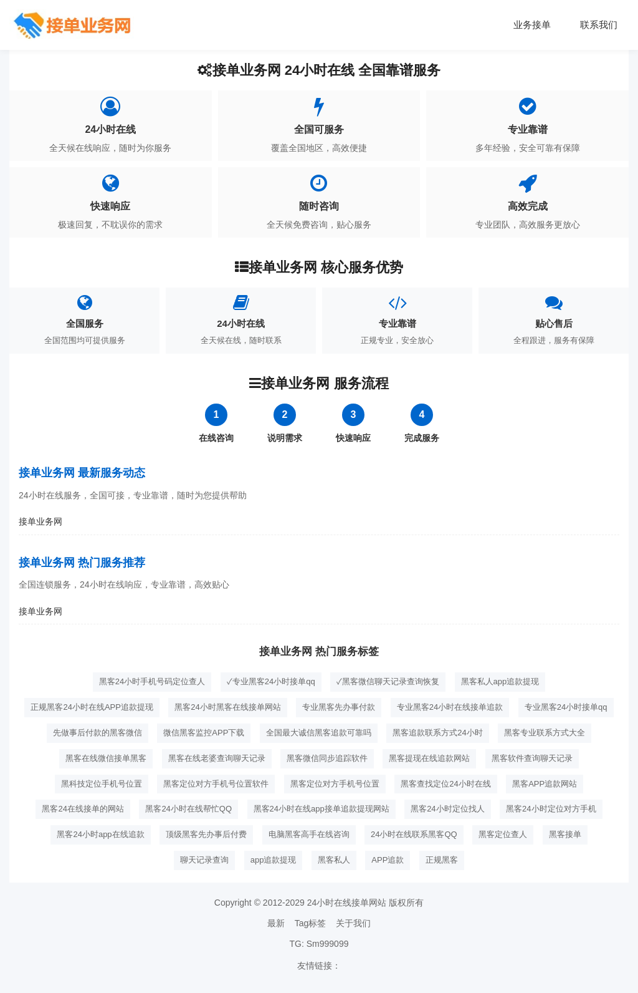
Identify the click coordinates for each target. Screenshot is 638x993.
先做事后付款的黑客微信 (97, 732)
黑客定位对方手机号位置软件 (216, 783)
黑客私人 (334, 860)
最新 (276, 923)
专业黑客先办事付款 (338, 707)
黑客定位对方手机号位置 (334, 783)
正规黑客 (442, 860)
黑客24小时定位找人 (447, 808)
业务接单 (525, 24)
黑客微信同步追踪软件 (327, 758)
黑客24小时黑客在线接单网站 (227, 707)
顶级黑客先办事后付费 (206, 834)
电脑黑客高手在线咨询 (309, 834)
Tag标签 (310, 923)
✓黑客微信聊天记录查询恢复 (387, 681)
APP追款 (387, 860)
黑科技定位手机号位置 (101, 783)
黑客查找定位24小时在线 (445, 783)
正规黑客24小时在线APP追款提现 (92, 707)
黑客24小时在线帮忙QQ (188, 808)
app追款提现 (273, 860)
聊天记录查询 (204, 860)
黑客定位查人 (502, 834)
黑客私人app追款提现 (500, 681)
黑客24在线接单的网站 (82, 808)
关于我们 (353, 923)
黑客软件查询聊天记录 (532, 758)
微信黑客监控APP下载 (203, 732)
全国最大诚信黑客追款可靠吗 (318, 732)
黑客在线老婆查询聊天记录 (216, 758)
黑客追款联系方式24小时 (437, 732)
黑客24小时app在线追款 (100, 834)
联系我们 (596, 24)
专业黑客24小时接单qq (566, 707)
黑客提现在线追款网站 (429, 758)
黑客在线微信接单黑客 (105, 758)
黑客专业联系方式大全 (544, 732)
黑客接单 (565, 834)
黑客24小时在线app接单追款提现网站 (321, 808)
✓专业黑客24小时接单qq (271, 681)
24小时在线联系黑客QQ (414, 834)
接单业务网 (40, 521)
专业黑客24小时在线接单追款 (450, 707)
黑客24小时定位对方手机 (551, 808)
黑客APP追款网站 (544, 783)
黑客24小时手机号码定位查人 (152, 681)
